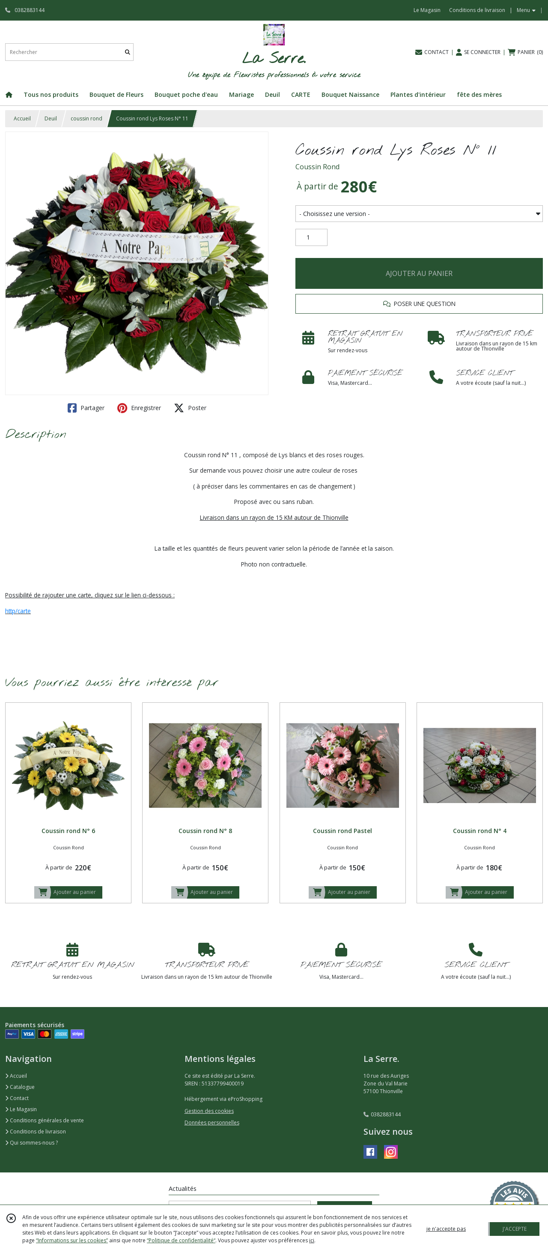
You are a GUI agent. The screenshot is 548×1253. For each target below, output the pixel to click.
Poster (190, 408)
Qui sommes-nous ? (31, 1142)
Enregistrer (139, 408)
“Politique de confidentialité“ (181, 1240)
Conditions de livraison (35, 1131)
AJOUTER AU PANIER (419, 273)
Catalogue (20, 1087)
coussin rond (86, 118)
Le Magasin (21, 1109)
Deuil (51, 118)
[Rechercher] (127, 52)
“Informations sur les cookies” (72, 1240)
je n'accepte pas (446, 1228)
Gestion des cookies (209, 1111)
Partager (86, 408)
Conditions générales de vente (44, 1120)
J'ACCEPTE (515, 1228)
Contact (17, 1098)
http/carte (18, 611)
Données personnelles (212, 1122)
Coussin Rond (317, 166)
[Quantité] (311, 237)
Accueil (22, 118)
